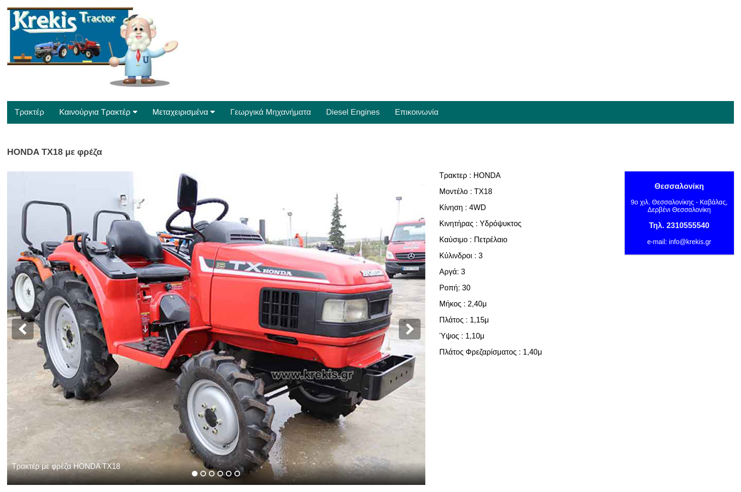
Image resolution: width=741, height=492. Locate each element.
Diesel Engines (352, 112)
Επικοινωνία (417, 112)
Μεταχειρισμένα (184, 112)
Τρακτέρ (29, 112)
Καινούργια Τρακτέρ (98, 112)
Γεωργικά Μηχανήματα (270, 112)
